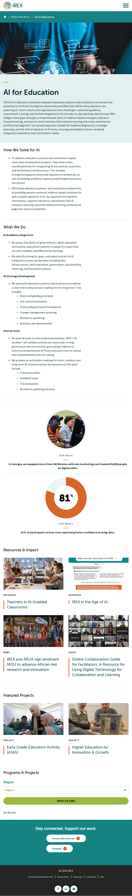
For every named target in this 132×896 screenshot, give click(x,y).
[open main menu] (126, 6)
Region (8, 782)
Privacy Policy (63, 877)
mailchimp (73, 889)
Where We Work (20, 16)
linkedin (66, 889)
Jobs (102, 877)
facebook (58, 889)
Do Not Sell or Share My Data (41, 877)
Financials (77, 877)
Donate (57, 848)
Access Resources (63, 838)
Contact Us (91, 877)
